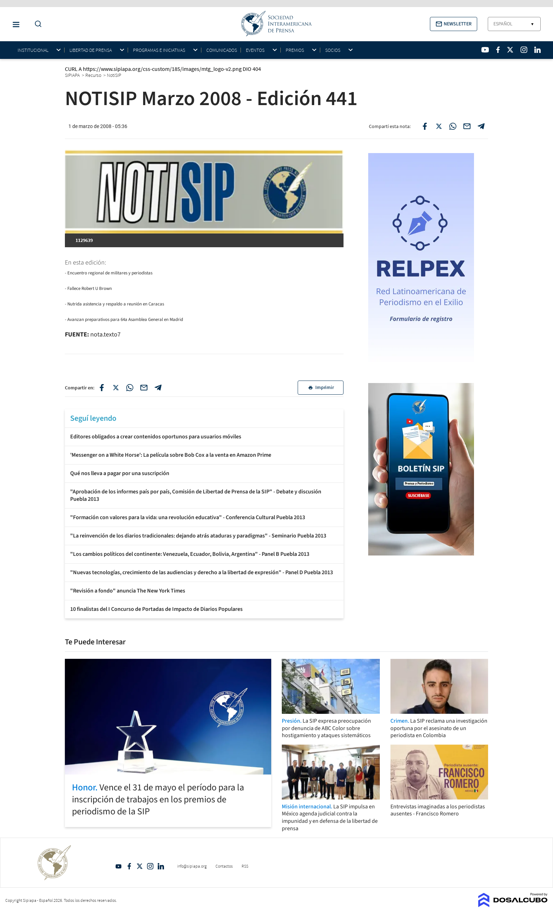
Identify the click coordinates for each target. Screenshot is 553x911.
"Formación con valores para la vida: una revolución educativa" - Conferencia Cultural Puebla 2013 (187, 517)
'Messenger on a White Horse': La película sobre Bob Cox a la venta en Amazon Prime (170, 455)
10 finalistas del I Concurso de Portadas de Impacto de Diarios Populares (156, 609)
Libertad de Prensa (90, 50)
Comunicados (221, 50)
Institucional (33, 50)
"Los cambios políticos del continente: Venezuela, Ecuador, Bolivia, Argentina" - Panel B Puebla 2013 (189, 554)
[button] (453, 24)
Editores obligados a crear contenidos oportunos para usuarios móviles (155, 437)
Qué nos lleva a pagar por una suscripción (119, 473)
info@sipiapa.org (192, 866)
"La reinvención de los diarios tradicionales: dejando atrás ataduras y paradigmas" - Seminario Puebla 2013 (198, 536)
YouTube (118, 866)
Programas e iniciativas (159, 50)
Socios (332, 50)
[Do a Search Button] (36, 24)
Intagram (150, 866)
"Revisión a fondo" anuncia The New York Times (127, 591)
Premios (295, 50)
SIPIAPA (73, 75)
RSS (245, 866)
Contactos (224, 866)
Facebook (129, 866)
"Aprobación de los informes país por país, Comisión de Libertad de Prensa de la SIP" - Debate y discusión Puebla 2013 (195, 495)
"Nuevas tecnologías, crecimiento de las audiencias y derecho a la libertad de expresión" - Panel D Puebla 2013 (201, 572)
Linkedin (161, 866)
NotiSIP (114, 75)
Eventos (255, 50)
